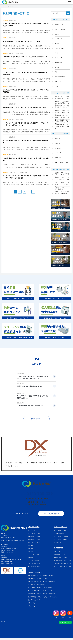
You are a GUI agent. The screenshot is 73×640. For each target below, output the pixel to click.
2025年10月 (58, 159)
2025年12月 (58, 149)
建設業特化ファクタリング (61, 556)
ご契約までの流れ (59, 535)
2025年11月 (58, 154)
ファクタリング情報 (33, 562)
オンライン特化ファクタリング (62, 568)
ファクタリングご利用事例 (61, 538)
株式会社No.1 (4, 6)
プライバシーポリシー (34, 565)
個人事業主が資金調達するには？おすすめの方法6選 (42, 598)
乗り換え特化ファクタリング (62, 559)
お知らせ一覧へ (36, 420)
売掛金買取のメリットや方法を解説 (37, 580)
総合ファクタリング (59, 553)
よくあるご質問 (58, 544)
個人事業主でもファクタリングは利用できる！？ (41, 589)
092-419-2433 (40, 504)
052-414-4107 (43, 500)
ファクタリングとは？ (34, 535)
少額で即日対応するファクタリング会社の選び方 (41, 583)
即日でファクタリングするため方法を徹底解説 (40, 577)
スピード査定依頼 (22, 515)
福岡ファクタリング (33, 604)
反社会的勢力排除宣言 (34, 568)
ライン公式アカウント (65, 624)
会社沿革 (30, 550)
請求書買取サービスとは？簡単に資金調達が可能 (41, 595)
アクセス (30, 553)
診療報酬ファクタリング (34, 538)
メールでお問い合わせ (51, 515)
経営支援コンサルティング (35, 544)
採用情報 (30, 559)
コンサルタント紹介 (33, 556)
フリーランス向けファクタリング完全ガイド (40, 592)
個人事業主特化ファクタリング (62, 562)
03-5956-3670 (9, 542)
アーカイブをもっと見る (61, 164)
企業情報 (30, 547)
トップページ (31, 532)
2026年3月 (58, 140)
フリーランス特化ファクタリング (63, 565)
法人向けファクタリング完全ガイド (37, 586)
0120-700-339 (39, 495)
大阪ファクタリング (33, 607)
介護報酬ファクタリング (34, 541)
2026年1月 (58, 145)
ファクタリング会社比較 (60, 541)
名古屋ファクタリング (34, 601)
